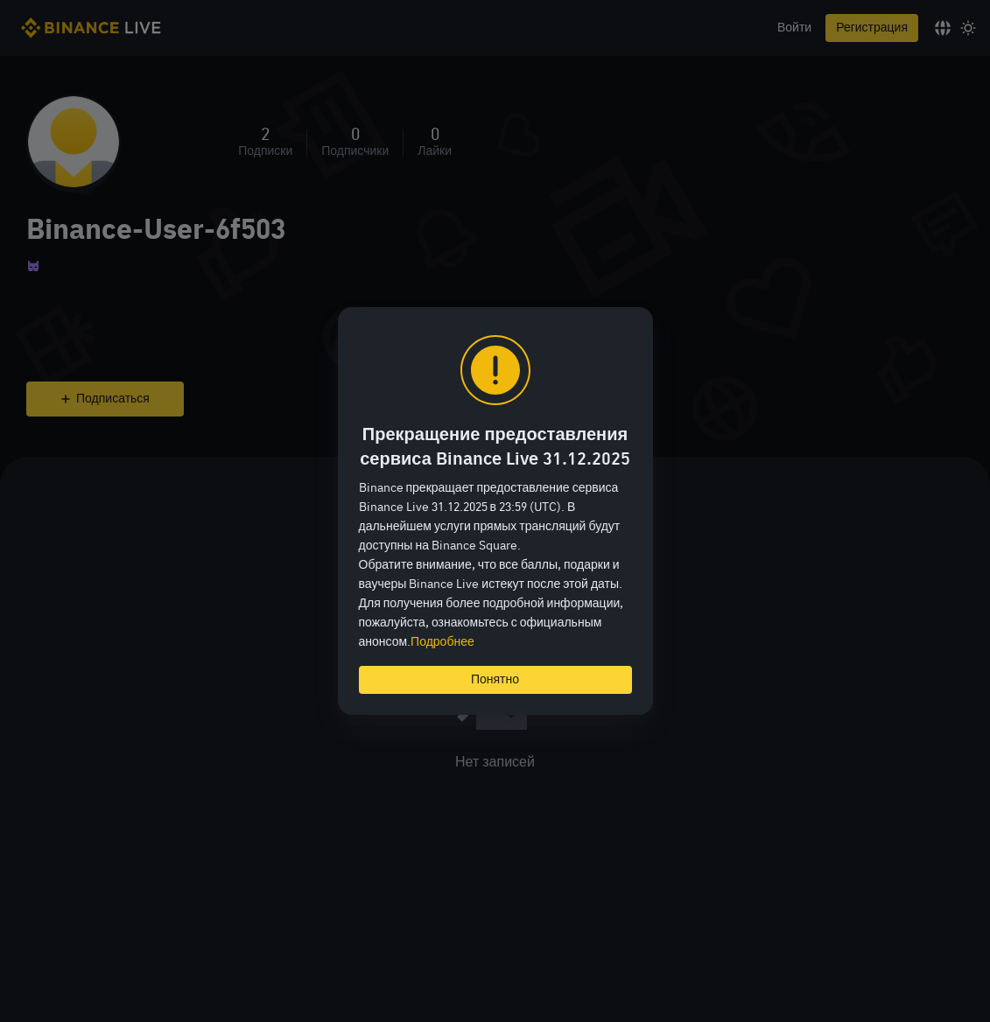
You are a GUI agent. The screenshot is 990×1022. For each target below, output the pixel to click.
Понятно (495, 680)
